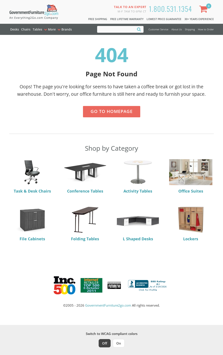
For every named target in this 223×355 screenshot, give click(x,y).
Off (104, 343)
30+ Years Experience (199, 19)
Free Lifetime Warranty (127, 19)
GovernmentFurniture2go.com (108, 305)
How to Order (206, 29)
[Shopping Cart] (204, 9)
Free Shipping (97, 19)
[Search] (139, 29)
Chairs (25, 29)
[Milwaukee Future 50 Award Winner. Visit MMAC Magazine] (114, 285)
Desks (14, 29)
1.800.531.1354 (170, 8)
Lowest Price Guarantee (164, 19)
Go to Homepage (112, 111)
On (118, 343)
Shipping (190, 29)
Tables (37, 29)
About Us (176, 29)
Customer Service (158, 29)
